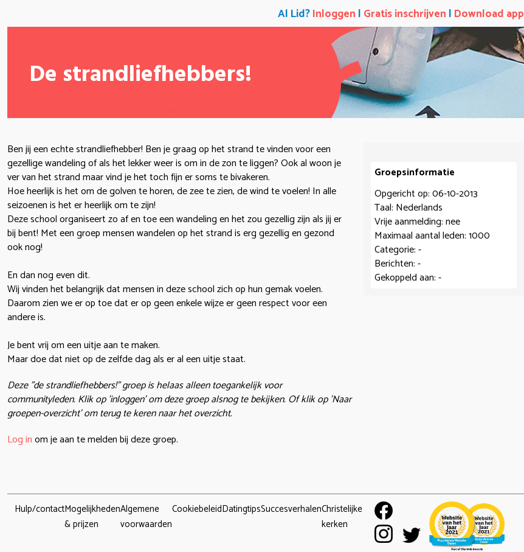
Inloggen (334, 14)
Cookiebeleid (197, 509)
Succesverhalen (291, 509)
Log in (19, 439)
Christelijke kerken (342, 516)
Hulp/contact (39, 509)
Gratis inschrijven (405, 14)
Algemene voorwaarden (146, 516)
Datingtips (241, 509)
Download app (489, 14)
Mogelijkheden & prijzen (92, 516)
